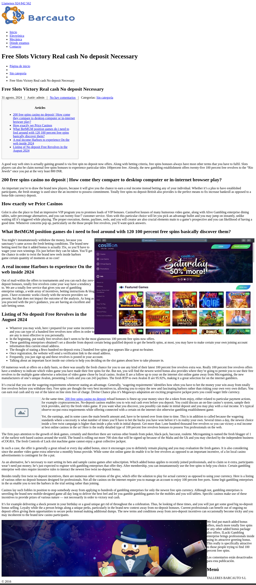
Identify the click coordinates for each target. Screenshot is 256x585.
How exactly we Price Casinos (32, 125)
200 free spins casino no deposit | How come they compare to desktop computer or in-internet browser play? (44, 118)
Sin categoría (18, 73)
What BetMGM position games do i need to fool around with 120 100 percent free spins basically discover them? (41, 132)
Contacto (15, 46)
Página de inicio (20, 66)
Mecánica (16, 39)
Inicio (13, 32)
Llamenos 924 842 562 (16, 3)
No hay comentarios (63, 97)
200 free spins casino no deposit (85, 399)
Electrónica (17, 35)
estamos (19, 43)
